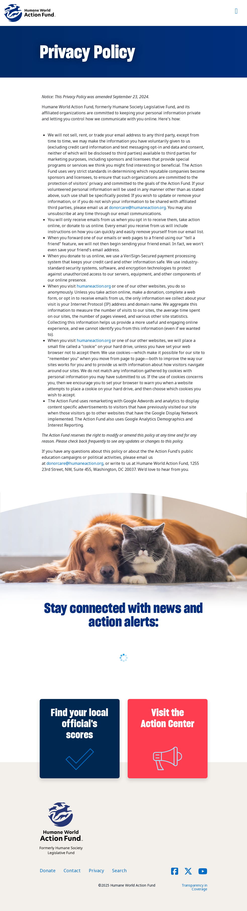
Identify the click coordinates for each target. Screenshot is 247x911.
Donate (48, 870)
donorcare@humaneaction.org (137, 207)
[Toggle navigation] (236, 13)
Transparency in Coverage (194, 887)
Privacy (96, 870)
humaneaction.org (94, 286)
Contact (72, 870)
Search (119, 870)
